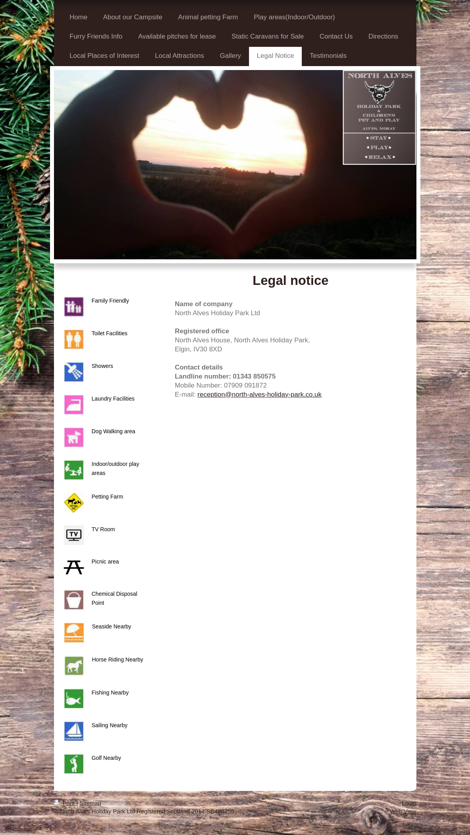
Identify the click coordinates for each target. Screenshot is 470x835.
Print (65, 803)
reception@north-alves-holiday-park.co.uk (259, 394)
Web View (403, 811)
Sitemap (90, 803)
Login (409, 803)
